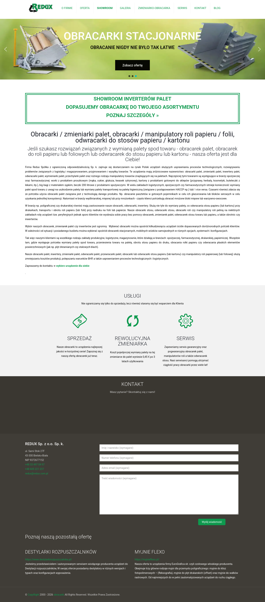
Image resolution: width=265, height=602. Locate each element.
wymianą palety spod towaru (143, 149)
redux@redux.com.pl (36, 473)
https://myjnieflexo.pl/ (147, 559)
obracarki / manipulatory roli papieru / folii (172, 134)
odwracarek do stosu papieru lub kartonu (143, 154)
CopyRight (33, 594)
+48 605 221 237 (34, 469)
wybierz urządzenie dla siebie (72, 265)
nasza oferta (206, 154)
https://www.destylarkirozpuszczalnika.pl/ (48, 559)
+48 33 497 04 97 (35, 464)
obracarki (59, 594)
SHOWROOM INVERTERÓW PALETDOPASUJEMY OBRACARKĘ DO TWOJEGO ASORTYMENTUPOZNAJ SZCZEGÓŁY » (132, 107)
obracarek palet (196, 149)
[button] (5, 49)
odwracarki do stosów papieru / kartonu (132, 140)
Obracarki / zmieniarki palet (70, 134)
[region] (132, 49)
